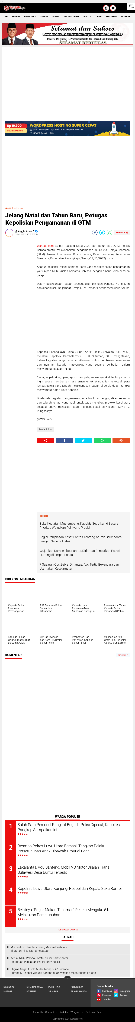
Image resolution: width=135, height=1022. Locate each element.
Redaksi (64, 1012)
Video (55, 16)
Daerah (44, 16)
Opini (99, 16)
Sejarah (53, 991)
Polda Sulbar (16, 208)
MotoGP (8, 991)
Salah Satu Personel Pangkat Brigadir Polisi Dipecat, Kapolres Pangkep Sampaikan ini (69, 827)
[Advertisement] (19, 292)
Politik (87, 16)
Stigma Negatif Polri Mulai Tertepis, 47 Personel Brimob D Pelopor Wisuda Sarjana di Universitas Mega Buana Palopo (53, 971)
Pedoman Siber (94, 1012)
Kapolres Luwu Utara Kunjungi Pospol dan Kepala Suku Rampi (70, 888)
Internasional (34, 986)
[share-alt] (45, 440)
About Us (38, 1012)
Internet (126, 16)
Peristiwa (111, 16)
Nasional (9, 986)
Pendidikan (77, 986)
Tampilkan (123, 655)
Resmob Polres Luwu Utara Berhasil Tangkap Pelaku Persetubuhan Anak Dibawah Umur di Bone (61, 848)
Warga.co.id (76, 1012)
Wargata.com (45, 245)
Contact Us (51, 1012)
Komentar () (122, 232)
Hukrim (16, 16)
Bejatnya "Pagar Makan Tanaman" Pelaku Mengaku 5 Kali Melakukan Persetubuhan (65, 912)
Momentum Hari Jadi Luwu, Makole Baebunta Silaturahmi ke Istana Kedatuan (39, 949)
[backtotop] (67, 979)
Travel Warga (79, 991)
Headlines (30, 16)
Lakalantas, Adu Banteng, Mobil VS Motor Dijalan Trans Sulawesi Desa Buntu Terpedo (63, 870)
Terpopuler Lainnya (67, 930)
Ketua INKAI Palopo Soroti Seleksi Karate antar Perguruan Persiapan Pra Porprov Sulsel (39, 959)
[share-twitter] (102, 232)
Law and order (71, 16)
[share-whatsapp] (109, 232)
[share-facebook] (95, 232)
